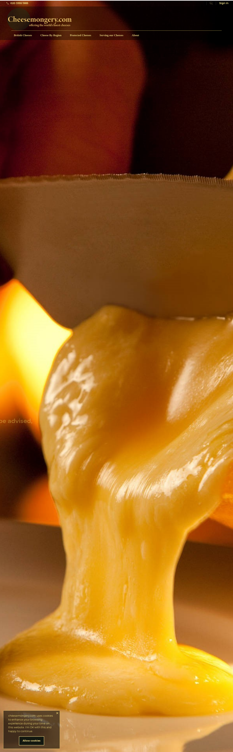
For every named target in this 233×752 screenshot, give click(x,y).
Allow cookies (31, 741)
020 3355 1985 (17, 3)
